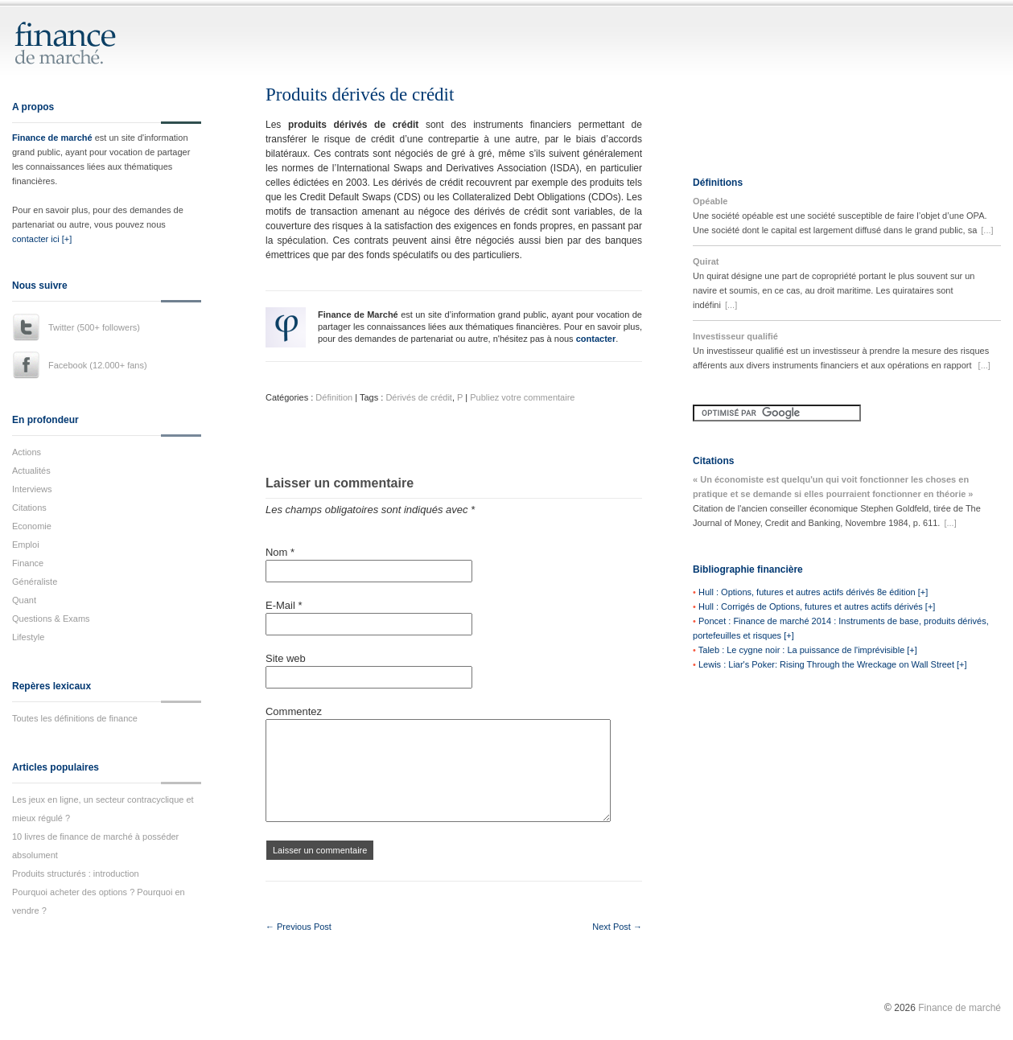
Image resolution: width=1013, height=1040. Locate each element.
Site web (286, 658)
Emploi (25, 544)
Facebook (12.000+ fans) (97, 365)
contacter (596, 338)
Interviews (32, 489)
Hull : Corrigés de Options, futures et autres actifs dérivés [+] (816, 606)
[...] (987, 230)
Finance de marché (52, 137)
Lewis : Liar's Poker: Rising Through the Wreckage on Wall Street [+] (832, 664)
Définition (333, 397)
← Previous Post (298, 926)
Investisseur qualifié (735, 336)
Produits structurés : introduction (75, 873)
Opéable (710, 201)
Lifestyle (28, 637)
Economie (31, 526)
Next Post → (617, 926)
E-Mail (284, 605)
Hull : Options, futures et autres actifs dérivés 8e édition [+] (813, 592)
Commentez (294, 711)
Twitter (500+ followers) (94, 327)
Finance (27, 563)
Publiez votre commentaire (522, 397)
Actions (26, 452)
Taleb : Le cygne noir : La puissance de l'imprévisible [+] (807, 650)
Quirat (706, 261)
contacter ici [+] (42, 239)
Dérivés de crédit (418, 397)
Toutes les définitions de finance (75, 718)
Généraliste (34, 581)
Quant (24, 600)
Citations (29, 507)
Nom (280, 552)
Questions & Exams (51, 618)
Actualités (31, 470)
